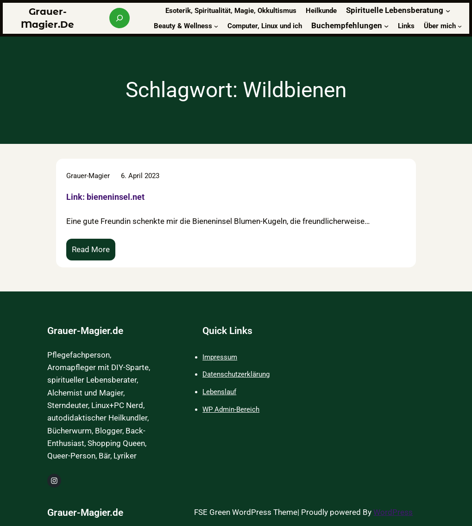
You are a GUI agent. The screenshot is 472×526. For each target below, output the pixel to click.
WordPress (393, 512)
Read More (93, 251)
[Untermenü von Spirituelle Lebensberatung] (448, 10)
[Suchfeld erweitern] (119, 18)
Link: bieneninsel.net (105, 197)
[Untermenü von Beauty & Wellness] (216, 26)
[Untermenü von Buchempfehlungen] (386, 26)
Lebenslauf (219, 392)
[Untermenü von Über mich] (460, 26)
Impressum (219, 357)
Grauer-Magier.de (85, 330)
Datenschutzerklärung (236, 374)
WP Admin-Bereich (230, 409)
